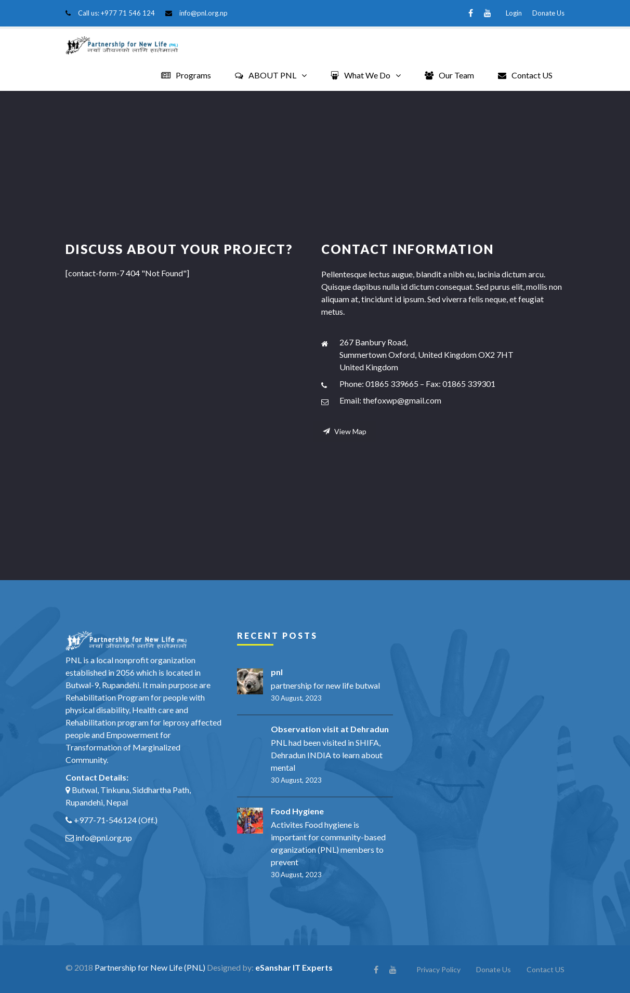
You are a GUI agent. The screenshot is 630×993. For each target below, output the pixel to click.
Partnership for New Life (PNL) (150, 967)
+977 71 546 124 (128, 13)
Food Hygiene (297, 810)
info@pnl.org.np (203, 13)
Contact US (525, 75)
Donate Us (548, 13)
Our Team (449, 75)
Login (514, 13)
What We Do (360, 75)
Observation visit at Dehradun (330, 728)
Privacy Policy (438, 968)
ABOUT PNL (265, 75)
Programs (186, 75)
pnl (277, 671)
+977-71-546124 (105, 819)
